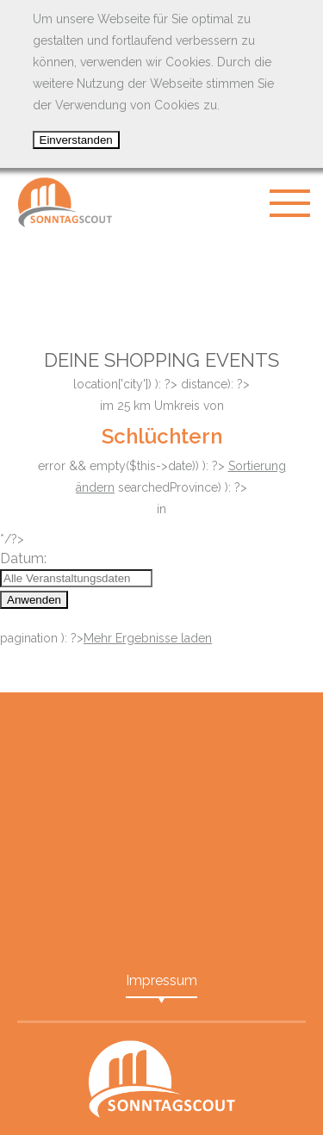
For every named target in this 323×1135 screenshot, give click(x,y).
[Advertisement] (162, 280)
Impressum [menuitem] (161, 980)
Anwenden (34, 599)
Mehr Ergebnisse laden (148, 638)
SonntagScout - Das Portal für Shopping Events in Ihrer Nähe (64, 202)
